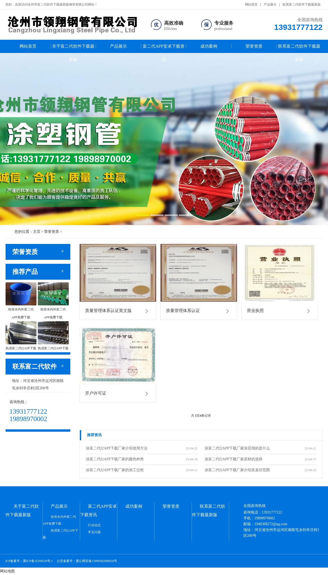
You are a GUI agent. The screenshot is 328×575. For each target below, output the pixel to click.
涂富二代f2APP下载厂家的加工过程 (115, 470)
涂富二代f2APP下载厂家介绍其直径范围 (237, 470)
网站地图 (7, 571)
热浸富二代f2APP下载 (60, 534)
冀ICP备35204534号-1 (38, 561)
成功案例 (208, 46)
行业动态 (94, 525)
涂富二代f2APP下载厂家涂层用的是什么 (237, 448)
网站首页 (251, 4)
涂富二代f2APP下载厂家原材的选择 (233, 459)
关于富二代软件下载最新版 (73, 48)
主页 (36, 232)
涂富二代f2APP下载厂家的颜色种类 (115, 459)
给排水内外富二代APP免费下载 (59, 520)
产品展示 (270, 4)
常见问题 (94, 532)
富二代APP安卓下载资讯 (163, 48)
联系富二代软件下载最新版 (302, 4)
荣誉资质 (254, 46)
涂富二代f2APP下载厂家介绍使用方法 (116, 448)
